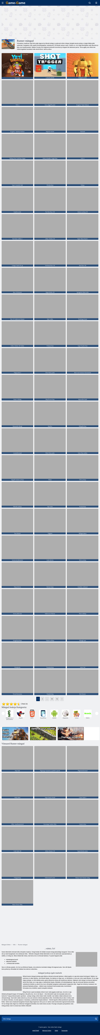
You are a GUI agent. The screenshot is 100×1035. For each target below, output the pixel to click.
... (47, 699)
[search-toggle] (89, 3)
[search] (96, 1018)
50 (52, 699)
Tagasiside (64, 1030)
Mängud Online (46, 1030)
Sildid (56, 1030)
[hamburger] (3, 2)
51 (57, 699)
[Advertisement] (26, 22)
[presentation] (3, 713)
